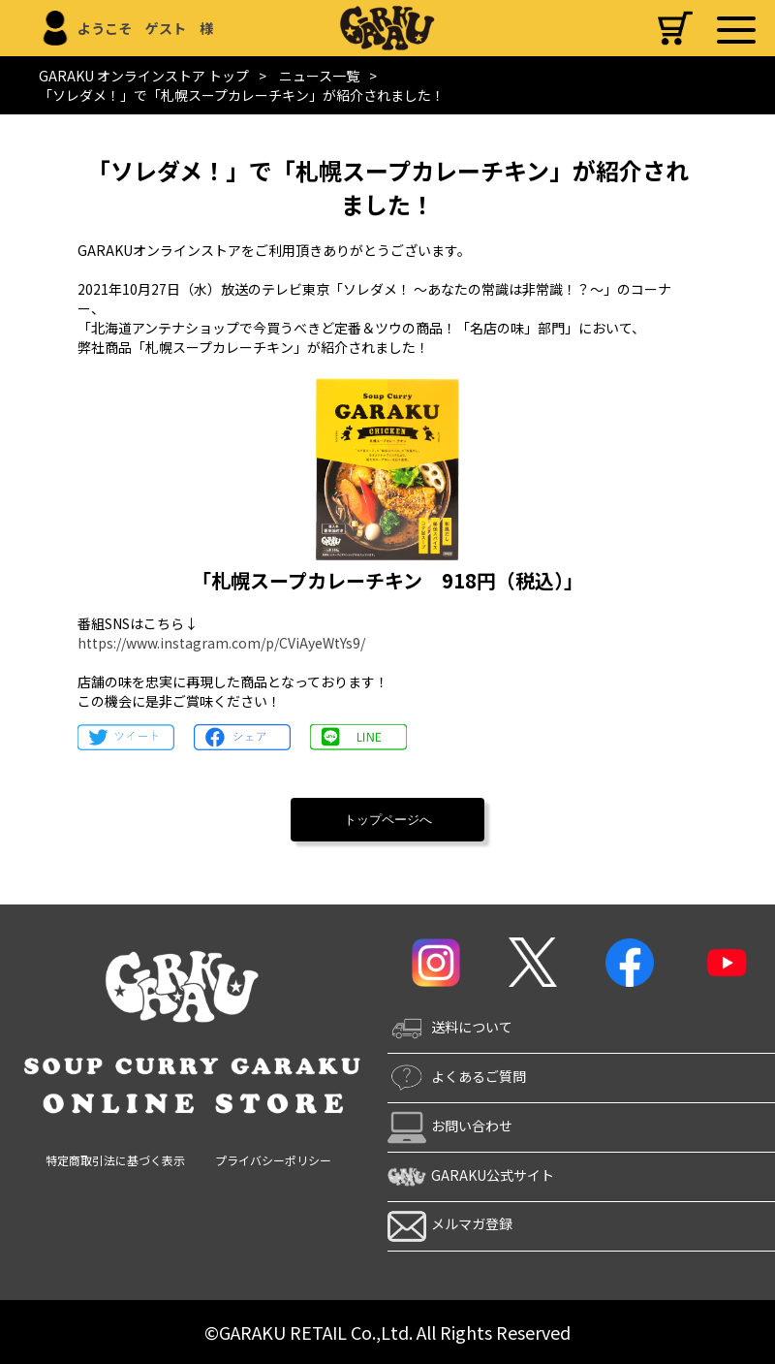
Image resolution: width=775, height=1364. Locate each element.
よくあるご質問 (457, 1076)
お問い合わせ (450, 1125)
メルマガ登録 (450, 1223)
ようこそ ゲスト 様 (145, 28)
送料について (450, 1026)
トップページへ (388, 819)
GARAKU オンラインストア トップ (144, 75)
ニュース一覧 (319, 75)
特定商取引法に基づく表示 (115, 1160)
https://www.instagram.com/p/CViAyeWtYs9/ (221, 642)
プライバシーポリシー (273, 1160)
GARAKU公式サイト (471, 1175)
